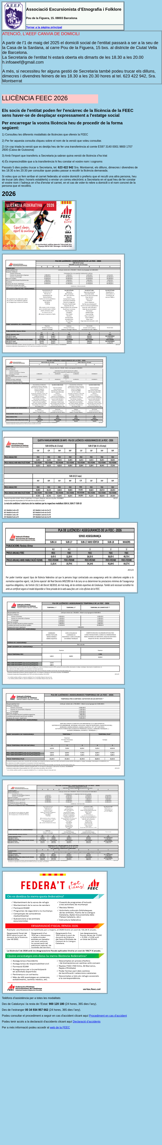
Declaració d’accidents (87, 1021)
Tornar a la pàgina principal (44, 27)
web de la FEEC (60, 1027)
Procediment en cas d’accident (108, 1015)
